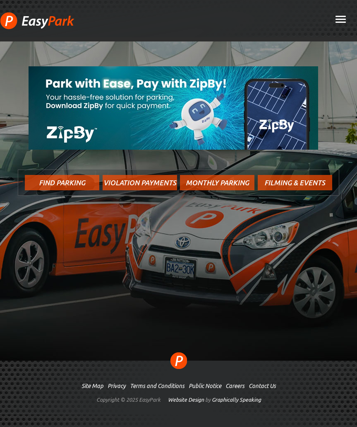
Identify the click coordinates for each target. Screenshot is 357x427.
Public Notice (205, 386)
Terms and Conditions (157, 386)
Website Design (186, 400)
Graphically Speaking (236, 400)
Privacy (117, 386)
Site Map (92, 386)
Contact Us (262, 386)
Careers (234, 386)
